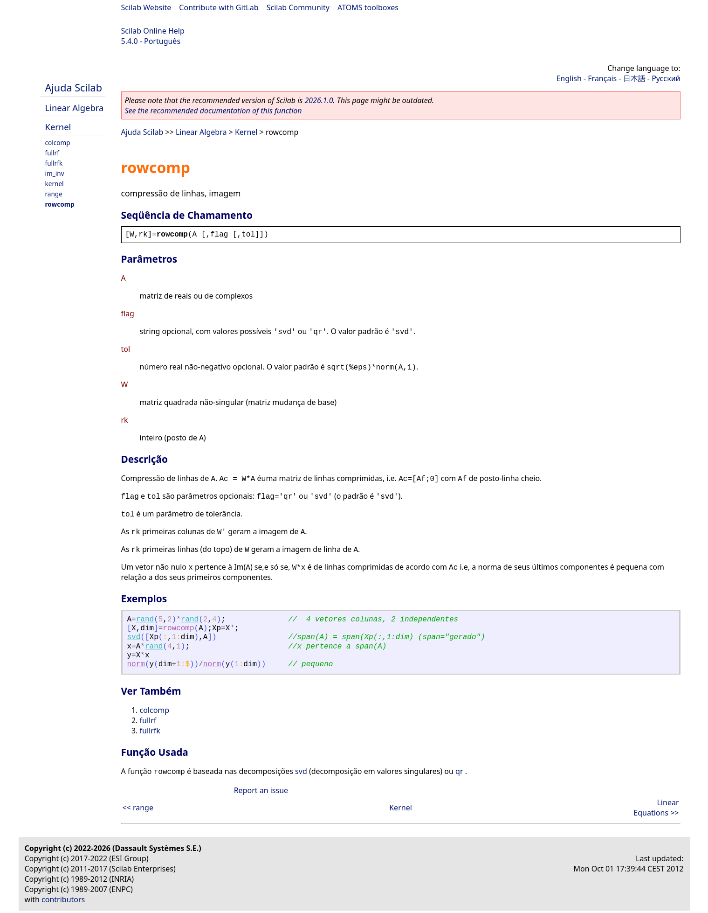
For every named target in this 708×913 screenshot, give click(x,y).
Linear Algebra (74, 107)
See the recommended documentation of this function (213, 110)
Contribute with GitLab (218, 7)
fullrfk (54, 163)
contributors (63, 899)
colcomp (57, 142)
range (53, 193)
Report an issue (261, 790)
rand (145, 619)
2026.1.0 (318, 100)
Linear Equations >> (656, 807)
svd (134, 637)
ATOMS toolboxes (368, 7)
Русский (666, 78)
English (568, 78)
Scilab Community (298, 7)
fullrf (52, 152)
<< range (138, 807)
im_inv (54, 173)
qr (459, 771)
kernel (54, 183)
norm (136, 664)
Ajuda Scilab (73, 87)
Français (602, 78)
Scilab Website (146, 7)
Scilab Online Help (153, 31)
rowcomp (60, 204)
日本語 (634, 78)
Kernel (58, 126)
